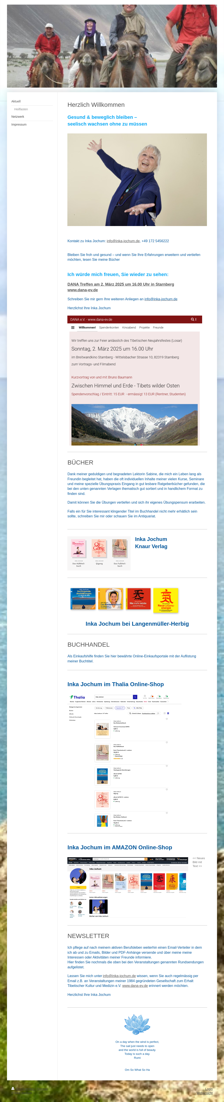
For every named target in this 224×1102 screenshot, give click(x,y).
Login (209, 1089)
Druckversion (23, 1089)
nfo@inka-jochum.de (124, 241)
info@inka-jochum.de (119, 976)
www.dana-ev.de (135, 986)
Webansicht (205, 1093)
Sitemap (42, 1089)
